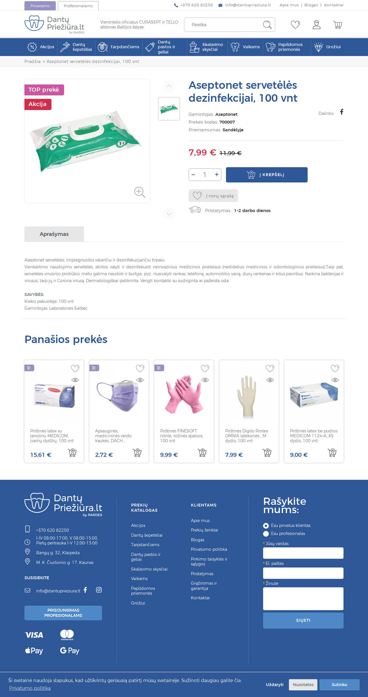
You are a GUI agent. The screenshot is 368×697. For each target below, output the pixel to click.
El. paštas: (275, 564)
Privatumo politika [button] (30, 688)
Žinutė (272, 584)
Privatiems (40, 6)
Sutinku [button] (339, 684)
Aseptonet (225, 114)
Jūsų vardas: (277, 544)
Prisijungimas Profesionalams (64, 614)
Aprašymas (54, 235)
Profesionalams (78, 6)
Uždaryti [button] (274, 684)
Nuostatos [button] (303, 684)
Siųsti (303, 621)
